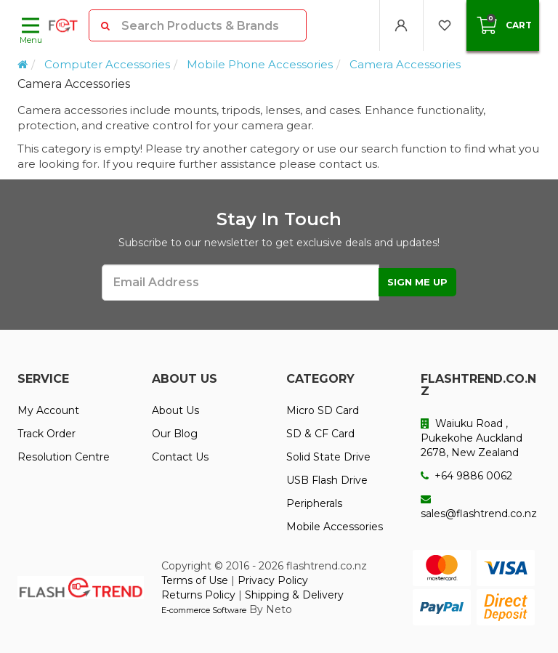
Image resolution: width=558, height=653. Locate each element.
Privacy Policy (273, 580)
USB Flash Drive (327, 480)
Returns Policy (198, 594)
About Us (175, 410)
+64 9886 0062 (466, 475)
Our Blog (175, 433)
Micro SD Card (322, 410)
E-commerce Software (203, 610)
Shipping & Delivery (294, 594)
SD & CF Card (320, 433)
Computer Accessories (107, 64)
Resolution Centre (63, 456)
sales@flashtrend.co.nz (479, 507)
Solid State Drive (328, 456)
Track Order (46, 433)
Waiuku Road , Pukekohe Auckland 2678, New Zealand (471, 438)
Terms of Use (194, 580)
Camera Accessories (405, 64)
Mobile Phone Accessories (260, 64)
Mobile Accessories (334, 526)
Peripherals (314, 503)
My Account (48, 410)
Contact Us (180, 456)
